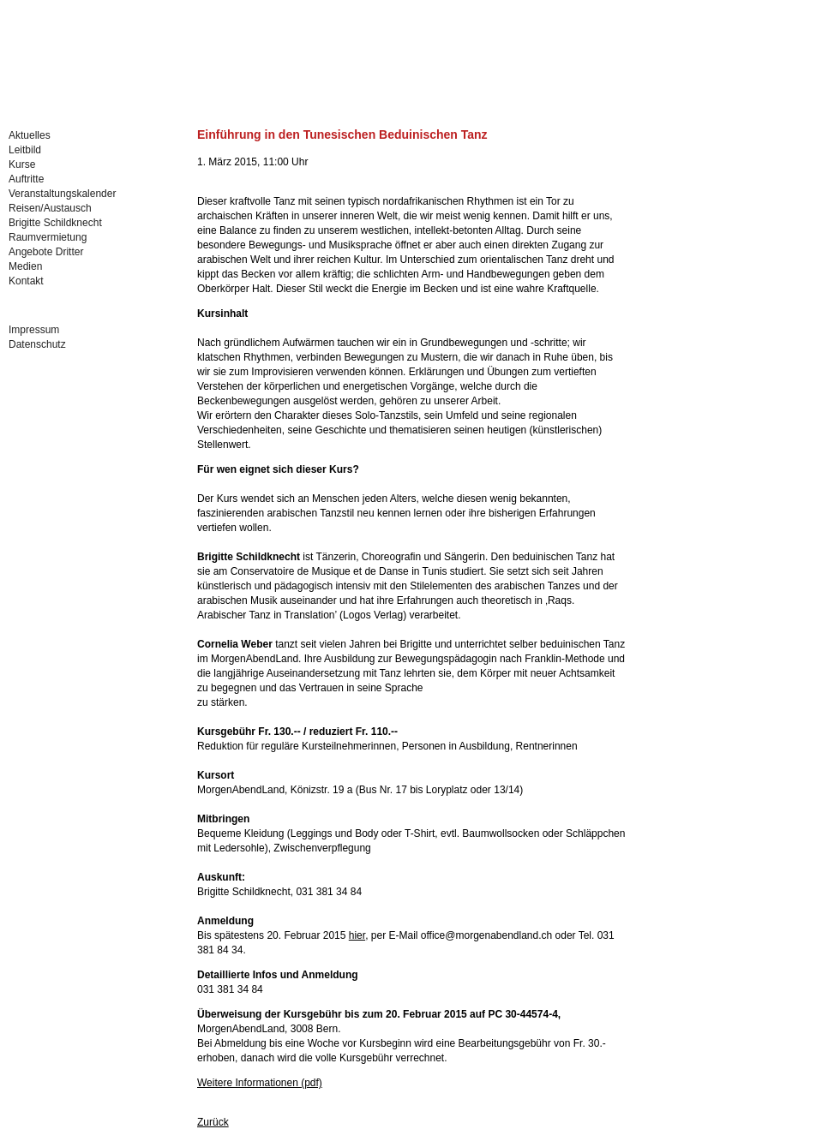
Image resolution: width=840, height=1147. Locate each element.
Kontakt (26, 281)
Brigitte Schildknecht (55, 223)
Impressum (34, 330)
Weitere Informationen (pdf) (259, 1083)
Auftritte (26, 179)
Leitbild (25, 150)
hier (357, 935)
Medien (25, 266)
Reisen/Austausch (50, 208)
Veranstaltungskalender (62, 194)
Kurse (22, 164)
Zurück (213, 1122)
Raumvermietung (48, 237)
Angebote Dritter (46, 252)
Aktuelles (30, 135)
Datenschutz (37, 344)
